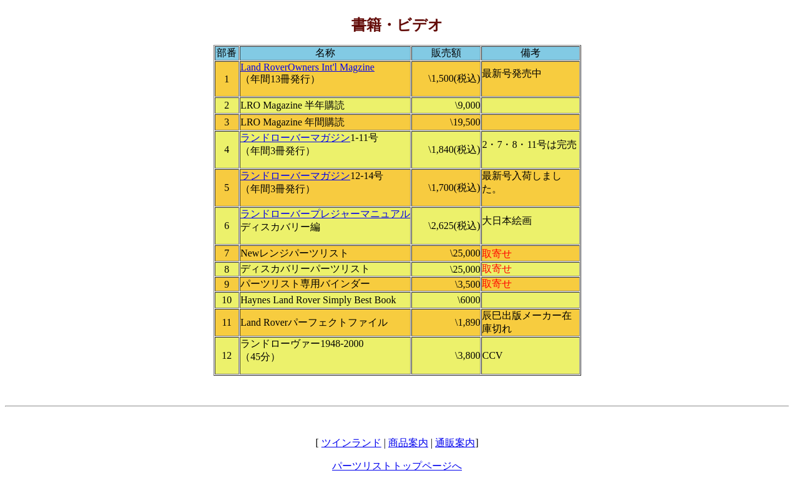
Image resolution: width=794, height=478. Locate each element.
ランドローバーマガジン (295, 137)
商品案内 (408, 442)
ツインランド (351, 442)
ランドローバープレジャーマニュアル (325, 213)
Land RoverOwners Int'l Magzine (307, 67)
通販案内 (455, 442)
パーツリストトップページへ (397, 466)
